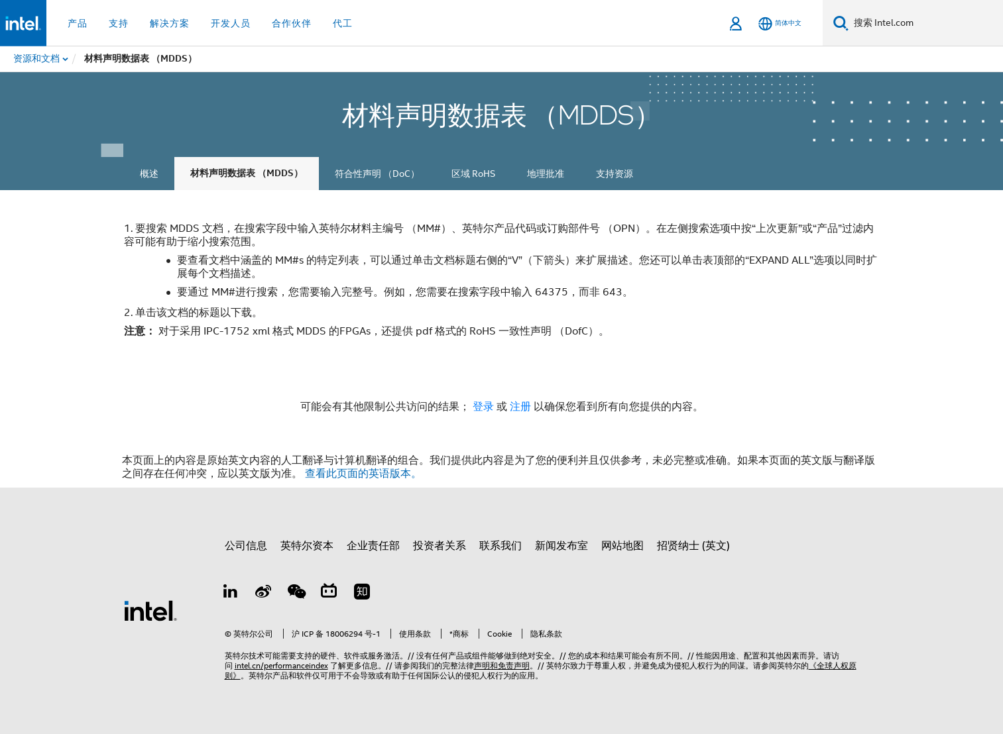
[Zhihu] (362, 593)
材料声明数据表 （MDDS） (246, 173)
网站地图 (622, 545)
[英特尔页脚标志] (150, 610)
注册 (522, 406)
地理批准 (545, 174)
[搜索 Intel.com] (926, 23)
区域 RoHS (473, 174)
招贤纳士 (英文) (693, 545)
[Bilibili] (329, 593)
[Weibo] (263, 593)
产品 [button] (78, 23)
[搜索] (841, 23)
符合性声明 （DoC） (377, 174)
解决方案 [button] (170, 23)
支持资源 (614, 174)
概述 (149, 174)
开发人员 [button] (231, 23)
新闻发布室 (561, 545)
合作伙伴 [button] (292, 23)
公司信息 (246, 545)
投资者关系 (439, 545)
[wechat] (296, 593)
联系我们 (500, 545)
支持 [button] (119, 23)
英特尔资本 (306, 545)
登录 (483, 406)
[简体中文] (780, 23)
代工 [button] (343, 23)
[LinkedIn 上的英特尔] (230, 593)
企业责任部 (373, 545)
